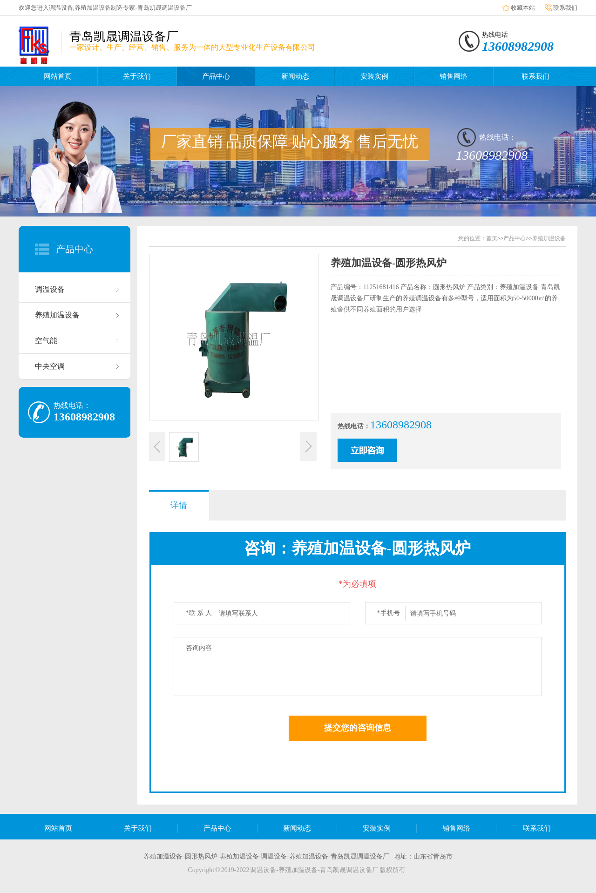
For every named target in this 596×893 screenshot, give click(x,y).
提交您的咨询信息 (357, 727)
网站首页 (58, 76)
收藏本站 (523, 7)
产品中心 (216, 76)
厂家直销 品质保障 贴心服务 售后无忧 (290, 141)
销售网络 (453, 76)
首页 (491, 238)
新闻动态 (295, 76)
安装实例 (374, 76)
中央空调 (50, 366)
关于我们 (137, 76)
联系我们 (565, 7)
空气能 (46, 341)
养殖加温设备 (57, 315)
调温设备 (50, 289)
